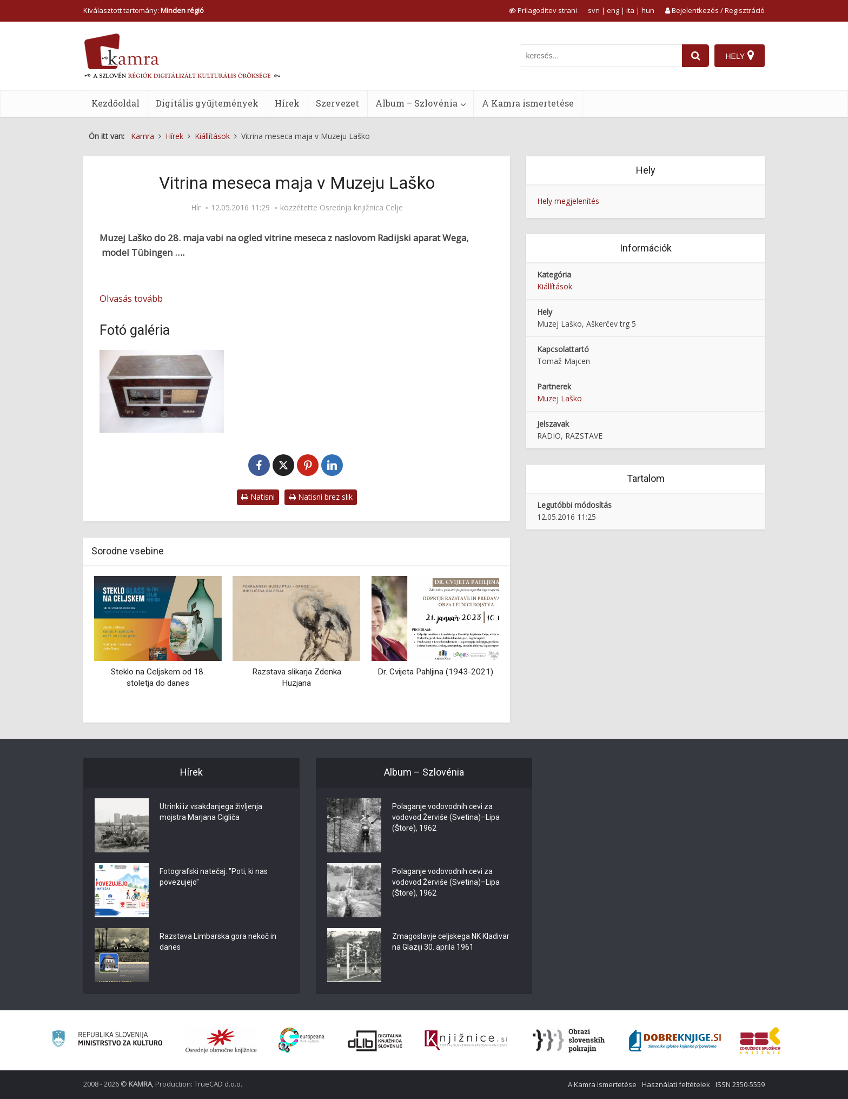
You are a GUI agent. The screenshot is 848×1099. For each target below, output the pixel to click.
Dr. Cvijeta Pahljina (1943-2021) (435, 672)
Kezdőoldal (115, 103)
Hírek (287, 103)
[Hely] (739, 55)
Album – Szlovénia (416, 103)
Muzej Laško (559, 398)
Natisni (258, 497)
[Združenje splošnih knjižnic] (760, 1040)
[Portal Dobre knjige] (675, 1040)
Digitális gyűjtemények (207, 103)
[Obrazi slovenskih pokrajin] (568, 1040)
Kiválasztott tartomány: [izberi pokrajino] (143, 10)
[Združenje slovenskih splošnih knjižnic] (466, 1040)
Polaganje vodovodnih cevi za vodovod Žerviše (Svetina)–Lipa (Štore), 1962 (446, 817)
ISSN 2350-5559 (740, 1084)
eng (613, 10)
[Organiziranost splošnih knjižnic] (221, 1040)
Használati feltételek (676, 1084)
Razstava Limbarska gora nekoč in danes (218, 941)
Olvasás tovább (131, 298)
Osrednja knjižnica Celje (361, 208)
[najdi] (695, 55)
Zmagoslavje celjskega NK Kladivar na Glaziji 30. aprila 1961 (450, 941)
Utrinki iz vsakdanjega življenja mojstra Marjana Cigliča (211, 812)
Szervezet (337, 103)
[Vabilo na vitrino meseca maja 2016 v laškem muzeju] (162, 391)
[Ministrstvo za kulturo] (106, 1040)
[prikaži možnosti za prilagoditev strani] (543, 10)
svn (594, 10)
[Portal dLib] (375, 1040)
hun (647, 10)
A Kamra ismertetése (528, 103)
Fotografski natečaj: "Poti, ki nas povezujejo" (214, 876)
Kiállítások (554, 286)
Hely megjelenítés (568, 201)
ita (630, 10)
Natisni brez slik (321, 497)
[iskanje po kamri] (601, 55)
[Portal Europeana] (301, 1040)
